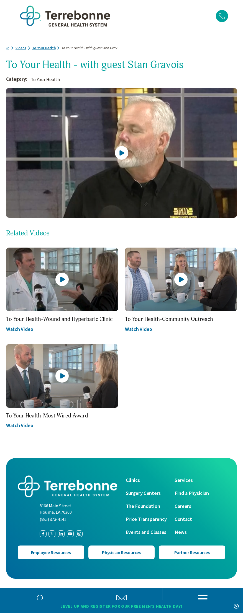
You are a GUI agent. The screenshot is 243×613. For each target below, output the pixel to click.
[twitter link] (51, 532)
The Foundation (143, 506)
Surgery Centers (143, 493)
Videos (21, 47)
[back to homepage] (8, 47)
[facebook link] (43, 532)
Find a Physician (192, 493)
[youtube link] (70, 532)
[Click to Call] (222, 16)
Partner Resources (192, 552)
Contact (183, 519)
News (181, 532)
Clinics (133, 480)
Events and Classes (146, 532)
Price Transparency (146, 519)
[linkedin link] (61, 532)
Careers (183, 506)
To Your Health (44, 47)
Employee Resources (50, 552)
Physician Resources (121, 552)
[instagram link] (79, 532)
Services (184, 480)
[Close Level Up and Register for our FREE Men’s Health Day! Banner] (236, 606)
